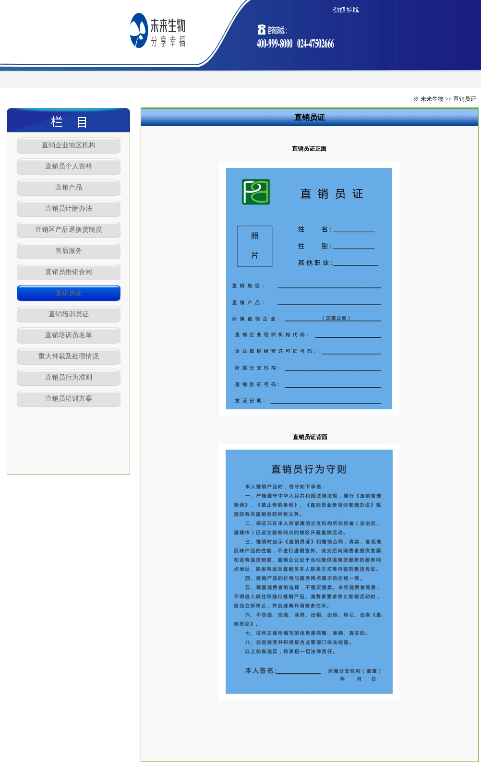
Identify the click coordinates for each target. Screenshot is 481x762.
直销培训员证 (68, 314)
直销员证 (68, 293)
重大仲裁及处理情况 (68, 356)
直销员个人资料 (68, 166)
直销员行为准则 (68, 377)
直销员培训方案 (68, 398)
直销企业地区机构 (69, 145)
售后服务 (68, 250)
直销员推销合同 (68, 271)
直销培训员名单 (68, 335)
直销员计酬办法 (68, 208)
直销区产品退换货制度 (68, 229)
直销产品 (68, 187)
